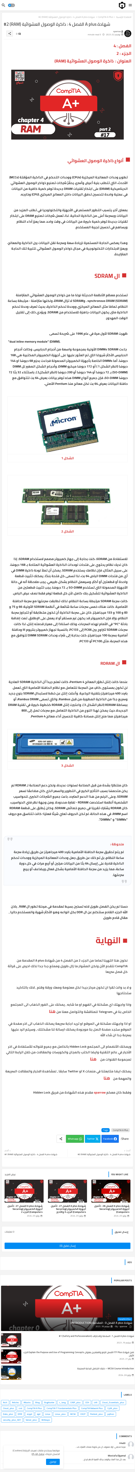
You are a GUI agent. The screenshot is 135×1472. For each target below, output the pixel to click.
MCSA (73, 1414)
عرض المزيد (10, 1174)
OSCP (82, 1414)
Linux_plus (60, 1414)
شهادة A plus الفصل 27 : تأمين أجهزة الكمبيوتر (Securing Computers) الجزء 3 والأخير (68, 1209)
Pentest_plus (96, 1414)
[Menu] (130, 5)
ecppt (29, 1414)
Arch (5, 1402)
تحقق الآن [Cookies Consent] (39, 1454)
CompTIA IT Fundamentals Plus (61, 1408)
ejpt (38, 1414)
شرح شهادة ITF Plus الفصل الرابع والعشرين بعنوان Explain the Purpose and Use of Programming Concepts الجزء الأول (78, 1354)
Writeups (45, 1420)
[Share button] (61, 1139)
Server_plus (31, 1420)
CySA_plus (112, 1408)
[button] (11, 5)
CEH (87, 1402)
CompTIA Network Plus (92, 1408)
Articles (15, 1402)
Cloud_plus (8, 1408)
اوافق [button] (53, 1461)
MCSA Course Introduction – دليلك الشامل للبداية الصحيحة (105, 1368)
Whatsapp (73, 1139)
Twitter (91, 1139)
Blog (37, 1402)
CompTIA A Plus (120, 1130)
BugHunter (49, 1402)
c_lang (62, 1402)
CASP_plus (75, 1402)
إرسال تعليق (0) (68, 1245)
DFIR (20, 1414)
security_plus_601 (12, 1420)
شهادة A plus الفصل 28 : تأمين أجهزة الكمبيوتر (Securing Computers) (111, 1209)
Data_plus (8, 1414)
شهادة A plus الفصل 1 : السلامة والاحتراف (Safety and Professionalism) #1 (96, 1336)
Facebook (108, 1139)
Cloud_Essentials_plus (113, 1402)
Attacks (27, 1402)
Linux (47, 1414)
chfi (95, 1402)
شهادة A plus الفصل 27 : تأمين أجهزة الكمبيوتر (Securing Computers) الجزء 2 (25, 1209)
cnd (20, 1408)
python (110, 1414)
